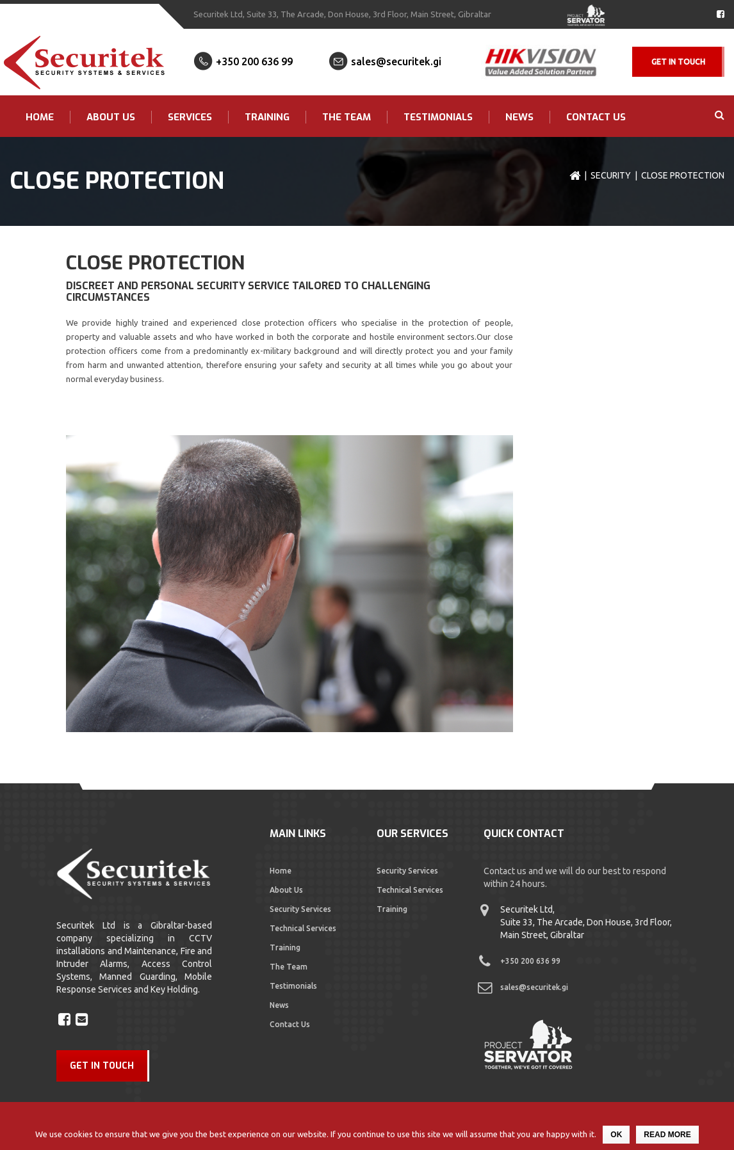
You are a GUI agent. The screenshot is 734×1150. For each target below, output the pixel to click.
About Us (110, 117)
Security (611, 175)
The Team (346, 117)
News (519, 117)
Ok (616, 1134)
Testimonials (438, 117)
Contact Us (596, 117)
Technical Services (303, 928)
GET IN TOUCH (102, 1066)
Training (267, 117)
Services (190, 117)
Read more (667, 1134)
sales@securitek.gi (396, 61)
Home (40, 117)
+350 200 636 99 (254, 61)
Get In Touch (678, 62)
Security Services (300, 909)
